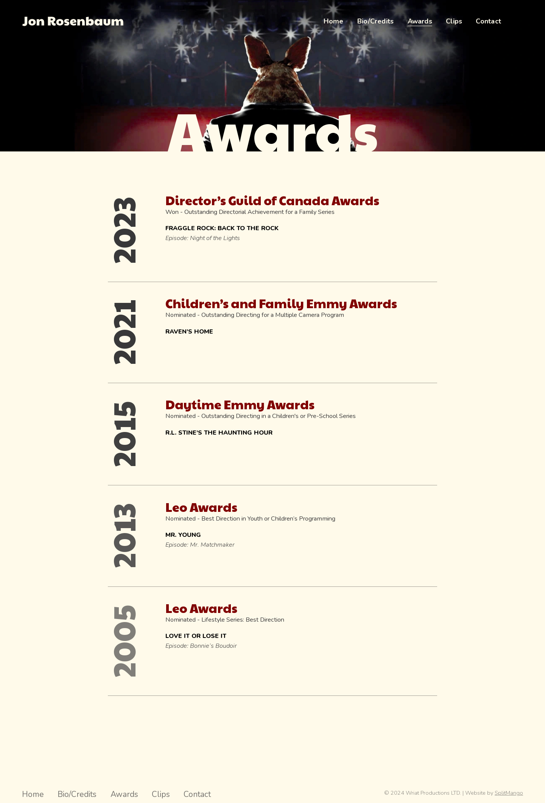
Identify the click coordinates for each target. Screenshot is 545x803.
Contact (197, 794)
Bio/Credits (77, 794)
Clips (161, 794)
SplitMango (509, 793)
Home (33, 794)
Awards (124, 794)
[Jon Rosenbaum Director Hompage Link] (72, 21)
